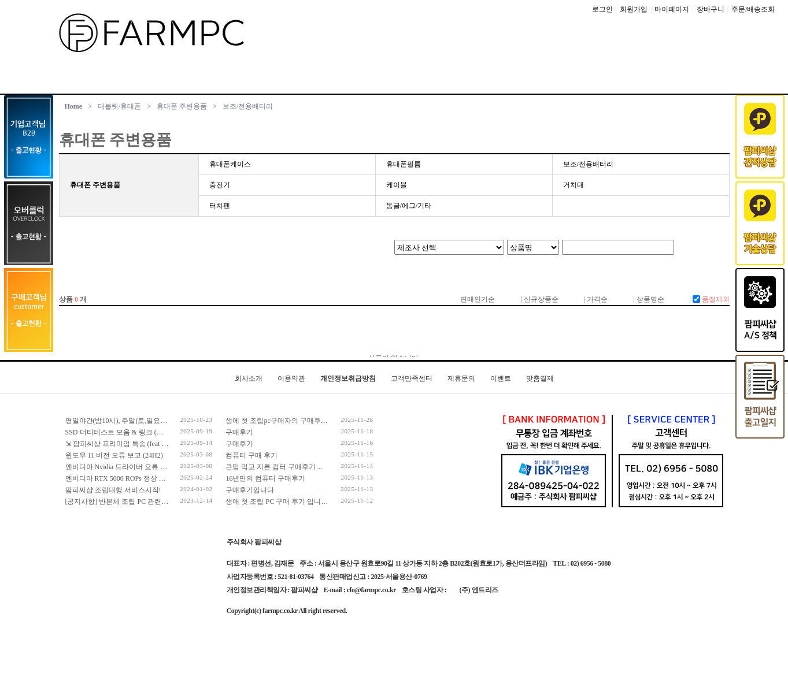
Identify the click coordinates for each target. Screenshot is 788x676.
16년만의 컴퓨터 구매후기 (265, 478)
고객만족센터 (411, 378)
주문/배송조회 (753, 9)
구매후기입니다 (249, 490)
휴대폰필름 (403, 164)
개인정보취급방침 (348, 378)
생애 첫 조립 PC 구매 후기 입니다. (277, 501)
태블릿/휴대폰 (119, 106)
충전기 (219, 185)
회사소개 (248, 378)
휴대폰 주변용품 (182, 106)
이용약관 (291, 378)
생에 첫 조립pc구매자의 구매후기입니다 (286, 421)
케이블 (396, 185)
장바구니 (710, 9)
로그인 (602, 9)
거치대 (573, 185)
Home (74, 106)
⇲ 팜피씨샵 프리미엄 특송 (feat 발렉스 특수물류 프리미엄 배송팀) (166, 444)
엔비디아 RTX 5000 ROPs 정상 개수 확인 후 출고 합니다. (151, 478)
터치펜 (219, 206)
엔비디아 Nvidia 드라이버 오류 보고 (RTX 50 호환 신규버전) (156, 467)
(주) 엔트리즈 (479, 590)
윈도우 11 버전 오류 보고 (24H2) (114, 455)
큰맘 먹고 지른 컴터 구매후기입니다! (282, 467)
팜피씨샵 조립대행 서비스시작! (113, 490)
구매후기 (239, 432)
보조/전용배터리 (248, 106)
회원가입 (634, 9)
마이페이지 (671, 9)
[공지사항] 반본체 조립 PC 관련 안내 (121, 501)
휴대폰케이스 (230, 164)
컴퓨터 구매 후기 (251, 455)
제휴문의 (461, 378)
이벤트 (500, 378)
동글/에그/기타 (409, 206)
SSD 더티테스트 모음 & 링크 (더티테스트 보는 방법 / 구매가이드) (165, 432)
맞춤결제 (540, 378)
